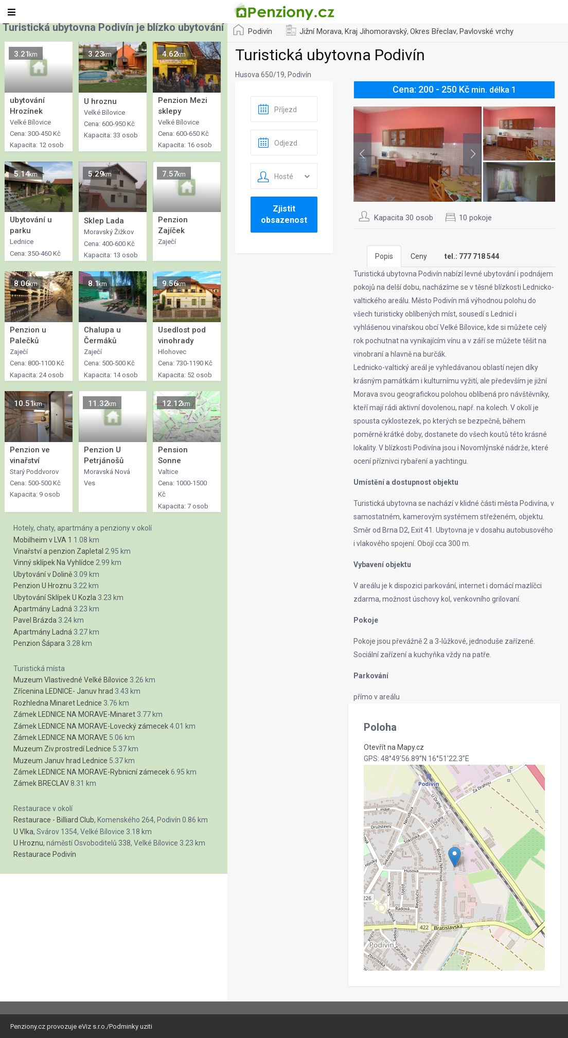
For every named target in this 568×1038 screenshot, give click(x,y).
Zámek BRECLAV (41, 783)
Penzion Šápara (39, 643)
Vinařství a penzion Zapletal (58, 551)
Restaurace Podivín (44, 854)
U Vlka (23, 832)
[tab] (471, 256)
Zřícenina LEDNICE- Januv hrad (63, 691)
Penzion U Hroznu (42, 586)
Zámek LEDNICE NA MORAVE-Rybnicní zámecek (91, 772)
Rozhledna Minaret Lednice (57, 703)
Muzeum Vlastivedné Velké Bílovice (70, 680)
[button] (454, 857)
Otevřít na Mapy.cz (394, 747)
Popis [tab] (384, 256)
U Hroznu (28, 843)
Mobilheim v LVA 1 (42, 540)
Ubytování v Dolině (42, 574)
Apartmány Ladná (42, 609)
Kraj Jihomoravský (376, 31)
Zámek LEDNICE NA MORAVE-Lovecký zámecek (90, 726)
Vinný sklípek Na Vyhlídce (53, 562)
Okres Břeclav (433, 31)
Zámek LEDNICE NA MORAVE (60, 737)
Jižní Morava (320, 31)
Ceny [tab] (419, 256)
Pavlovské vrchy (486, 31)
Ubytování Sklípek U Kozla (54, 597)
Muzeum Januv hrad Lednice (60, 760)
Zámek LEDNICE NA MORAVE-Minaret (74, 714)
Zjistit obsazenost (284, 214)
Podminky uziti (130, 1026)
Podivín (260, 31)
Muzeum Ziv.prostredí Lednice (62, 749)
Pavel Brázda (35, 620)
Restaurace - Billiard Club (53, 820)
